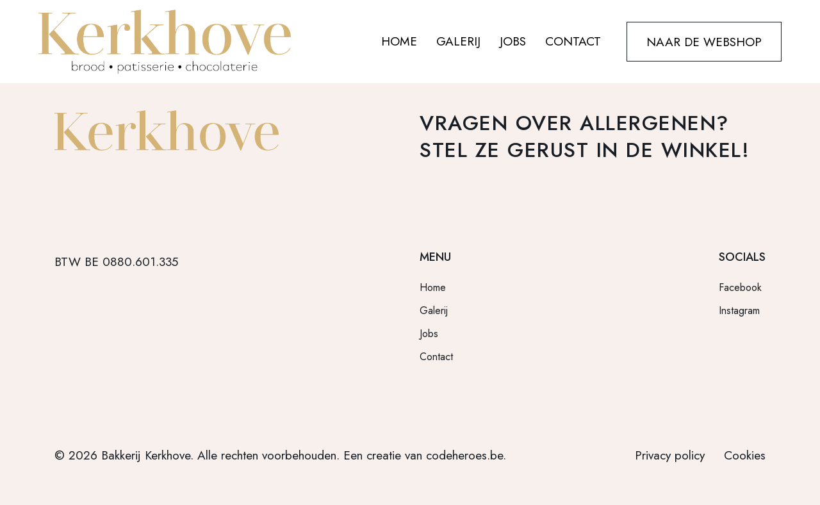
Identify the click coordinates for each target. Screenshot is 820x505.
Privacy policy (670, 455)
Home (433, 287)
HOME (399, 41)
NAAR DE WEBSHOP (704, 42)
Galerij (434, 310)
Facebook (740, 287)
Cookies (745, 455)
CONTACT (573, 41)
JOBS (513, 41)
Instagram (739, 310)
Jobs (429, 333)
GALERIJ (458, 41)
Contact (436, 356)
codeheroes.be (464, 455)
